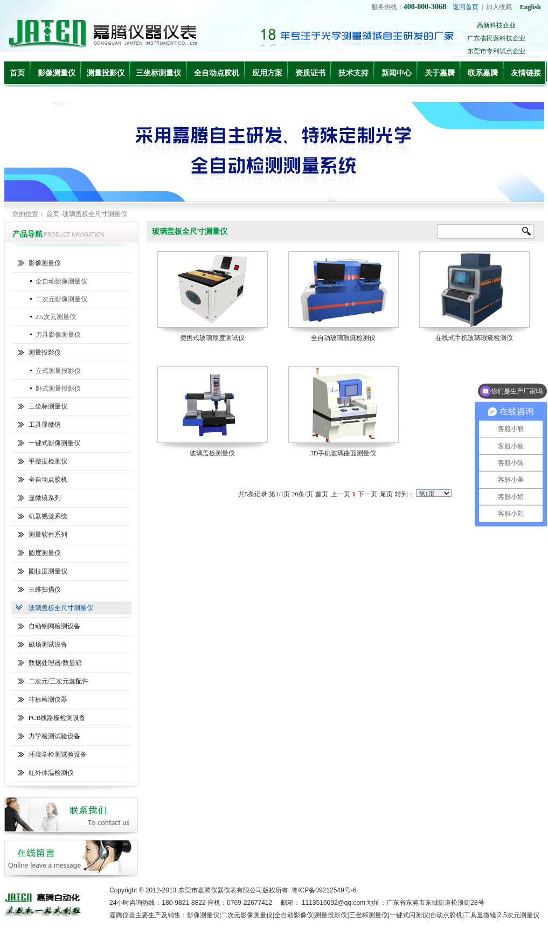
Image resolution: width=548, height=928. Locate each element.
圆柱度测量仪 (48, 571)
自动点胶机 (446, 915)
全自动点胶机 (216, 73)
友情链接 (526, 73)
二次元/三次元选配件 (58, 681)
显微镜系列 (45, 498)
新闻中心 (396, 73)
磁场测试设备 (48, 644)
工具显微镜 (45, 424)
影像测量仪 (56, 73)
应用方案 (267, 73)
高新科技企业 (496, 25)
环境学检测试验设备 (58, 754)
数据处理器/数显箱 (55, 663)
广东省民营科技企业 (496, 38)
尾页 (386, 494)
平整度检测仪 (48, 461)
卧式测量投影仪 (58, 388)
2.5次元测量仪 (56, 317)
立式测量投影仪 (58, 371)
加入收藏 (499, 7)
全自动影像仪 (293, 915)
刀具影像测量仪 (58, 334)
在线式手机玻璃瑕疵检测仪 (474, 338)
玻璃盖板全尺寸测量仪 (61, 608)
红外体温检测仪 (51, 773)
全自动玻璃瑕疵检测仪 (343, 338)
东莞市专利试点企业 (496, 51)
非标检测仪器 (48, 699)
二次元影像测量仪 (61, 299)
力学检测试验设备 (54, 736)
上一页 (340, 494)
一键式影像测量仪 (54, 443)
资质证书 (310, 73)
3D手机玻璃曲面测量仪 (343, 453)
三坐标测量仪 (158, 73)
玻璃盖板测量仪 (212, 453)
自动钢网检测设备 (54, 626)
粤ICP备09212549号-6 (324, 890)
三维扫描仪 (45, 589)
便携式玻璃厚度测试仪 (212, 338)
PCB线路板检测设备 (57, 718)
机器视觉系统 (48, 516)
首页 (17, 73)
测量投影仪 (105, 73)
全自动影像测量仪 (61, 281)
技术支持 (353, 73)
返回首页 (465, 7)
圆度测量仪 (45, 553)
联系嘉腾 (483, 73)
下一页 (367, 494)
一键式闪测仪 (409, 915)
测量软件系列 (48, 534)
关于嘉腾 (440, 73)
